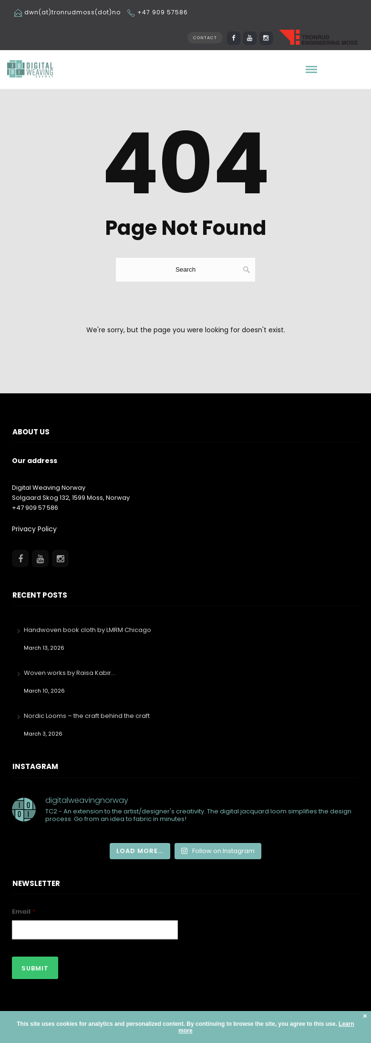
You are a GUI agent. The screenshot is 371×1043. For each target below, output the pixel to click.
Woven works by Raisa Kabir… (69, 672)
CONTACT (205, 38)
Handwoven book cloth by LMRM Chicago (87, 629)
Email (23, 912)
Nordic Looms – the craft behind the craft (87, 715)
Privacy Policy (34, 529)
